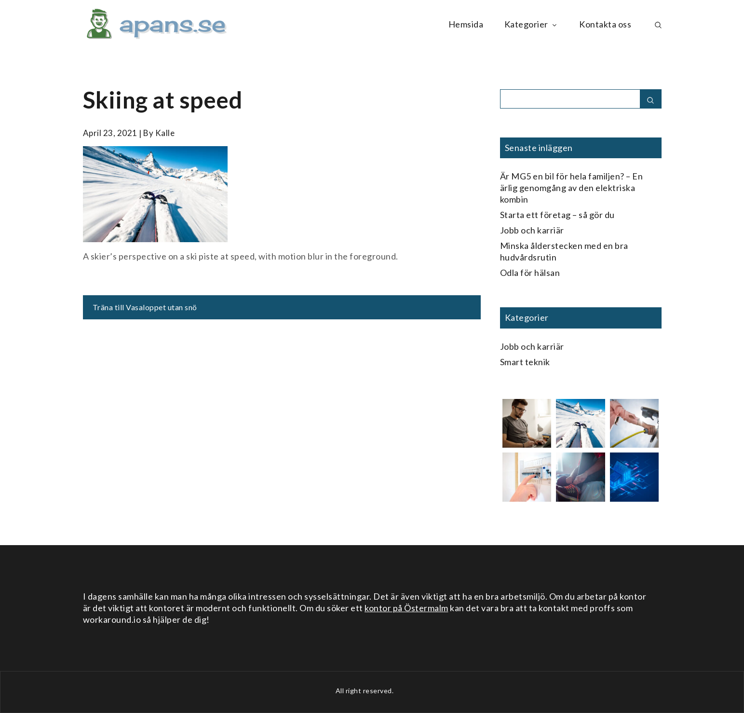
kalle (165, 133)
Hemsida (466, 24)
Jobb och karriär (532, 230)
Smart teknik (525, 361)
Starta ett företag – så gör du (557, 214)
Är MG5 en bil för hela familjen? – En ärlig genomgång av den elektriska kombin (571, 188)
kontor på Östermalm (406, 608)
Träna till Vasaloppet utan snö (145, 307)
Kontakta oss (605, 24)
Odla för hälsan (530, 272)
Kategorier (531, 24)
